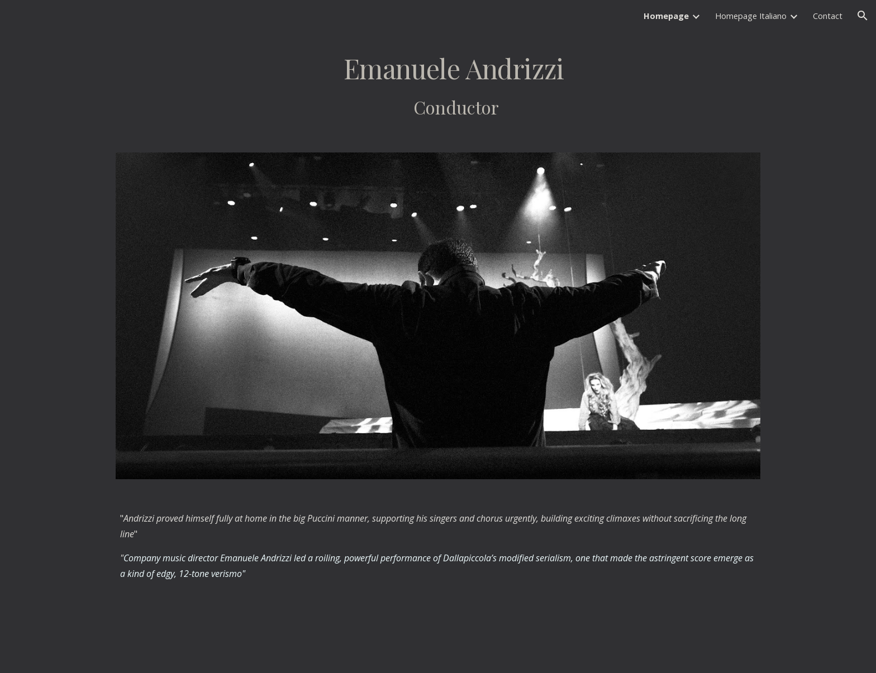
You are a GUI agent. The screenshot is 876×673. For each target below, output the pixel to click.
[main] (438, 85)
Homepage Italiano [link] (751, 15)
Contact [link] (827, 15)
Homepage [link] (666, 15)
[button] (862, 15)
